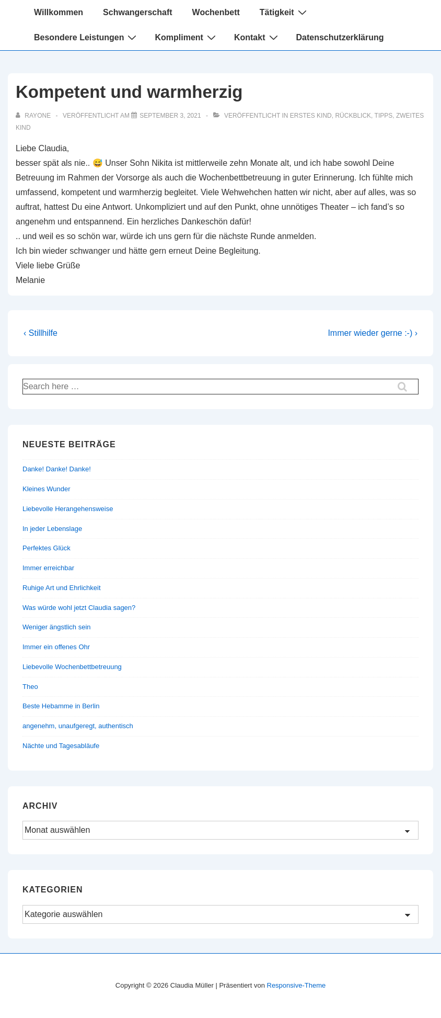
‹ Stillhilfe (40, 333)
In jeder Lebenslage (52, 529)
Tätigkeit (284, 12)
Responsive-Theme (296, 985)
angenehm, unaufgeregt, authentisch (77, 726)
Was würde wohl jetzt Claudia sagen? (78, 608)
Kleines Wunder (46, 489)
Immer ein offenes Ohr (56, 647)
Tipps (384, 115)
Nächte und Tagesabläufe (60, 746)
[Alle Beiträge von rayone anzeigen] (34, 115)
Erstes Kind (311, 115)
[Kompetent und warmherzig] (170, 115)
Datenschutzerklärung (340, 37)
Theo (30, 687)
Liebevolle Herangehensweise (67, 509)
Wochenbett (216, 12)
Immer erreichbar (48, 568)
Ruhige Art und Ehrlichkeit (61, 588)
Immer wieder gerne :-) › (372, 333)
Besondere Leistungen (86, 37)
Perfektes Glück (46, 548)
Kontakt (257, 37)
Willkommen (58, 12)
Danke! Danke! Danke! (56, 469)
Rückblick (353, 115)
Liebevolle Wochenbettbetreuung (72, 667)
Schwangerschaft (137, 12)
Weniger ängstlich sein (56, 627)
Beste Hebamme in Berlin (60, 706)
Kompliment (186, 37)
